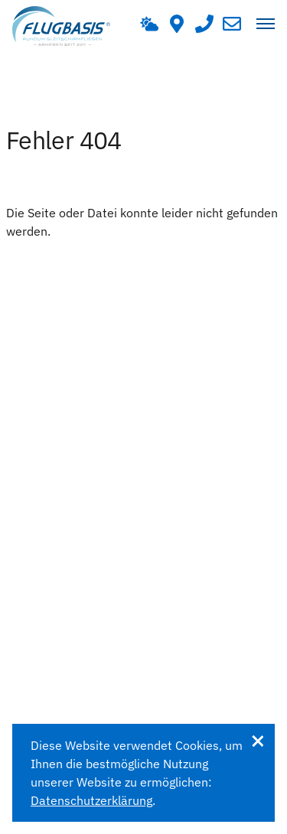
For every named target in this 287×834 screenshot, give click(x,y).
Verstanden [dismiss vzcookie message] (257, 741)
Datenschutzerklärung (91, 800)
